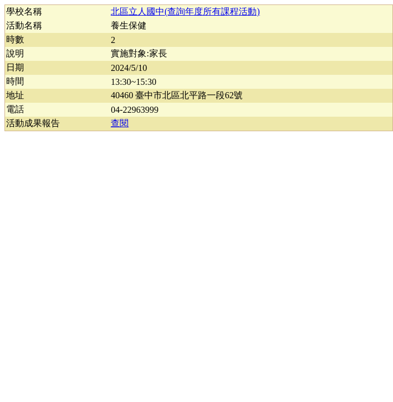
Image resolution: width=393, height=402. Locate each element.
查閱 (120, 123)
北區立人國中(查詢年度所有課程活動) (185, 11)
